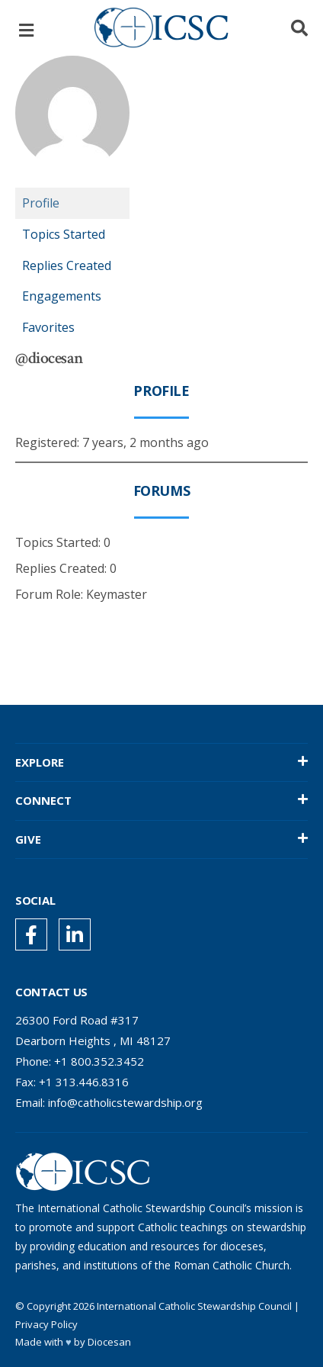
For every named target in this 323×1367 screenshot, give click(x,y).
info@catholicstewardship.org (125, 1102)
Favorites (48, 327)
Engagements (61, 296)
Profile (40, 203)
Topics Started (63, 234)
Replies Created (66, 265)
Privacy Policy (46, 1324)
